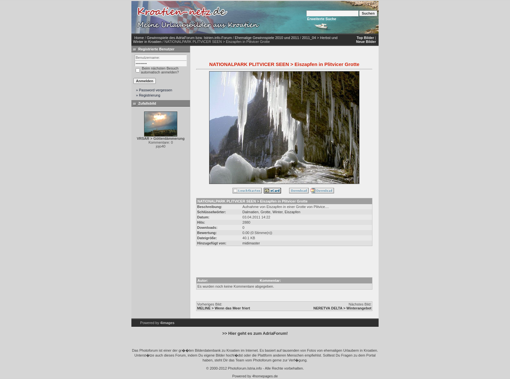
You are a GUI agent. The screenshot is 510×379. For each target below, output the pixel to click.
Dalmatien (250, 212)
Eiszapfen (292, 212)
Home (139, 38)
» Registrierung (148, 95)
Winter (278, 212)
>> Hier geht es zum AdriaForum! (255, 333)
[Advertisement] (317, 17)
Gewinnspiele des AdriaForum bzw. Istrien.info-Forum (189, 38)
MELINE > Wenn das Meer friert (223, 308)
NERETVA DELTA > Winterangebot (342, 308)
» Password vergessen (154, 90)
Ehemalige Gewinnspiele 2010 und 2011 (267, 38)
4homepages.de (265, 376)
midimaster (251, 243)
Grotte (266, 212)
